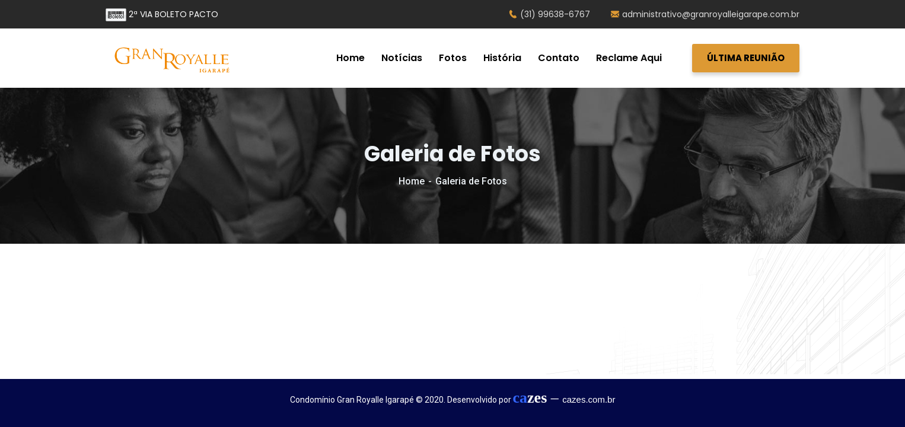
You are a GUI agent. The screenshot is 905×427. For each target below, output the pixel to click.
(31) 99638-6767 (549, 14)
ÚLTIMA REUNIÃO (746, 58)
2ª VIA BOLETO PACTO (162, 14)
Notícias (401, 58)
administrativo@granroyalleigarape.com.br (705, 14)
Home (350, 58)
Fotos (453, 58)
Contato (558, 58)
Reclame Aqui (629, 58)
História (502, 58)
